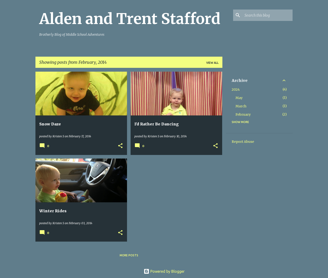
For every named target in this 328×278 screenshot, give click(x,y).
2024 (236, 89)
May (239, 98)
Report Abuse (243, 141)
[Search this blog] (268, 15)
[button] (120, 146)
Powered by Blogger (164, 271)
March (240, 106)
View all (212, 62)
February (243, 114)
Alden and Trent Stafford (129, 19)
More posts (129, 255)
